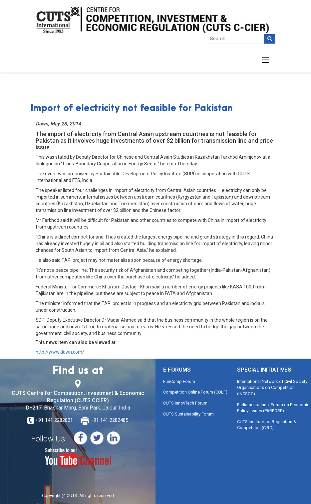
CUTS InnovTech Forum (185, 403)
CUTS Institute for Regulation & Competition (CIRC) (266, 424)
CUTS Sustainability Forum (188, 414)
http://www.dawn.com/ (60, 352)
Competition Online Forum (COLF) (195, 392)
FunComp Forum (179, 381)
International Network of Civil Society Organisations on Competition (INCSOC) (272, 387)
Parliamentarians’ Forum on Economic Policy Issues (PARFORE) (273, 408)
